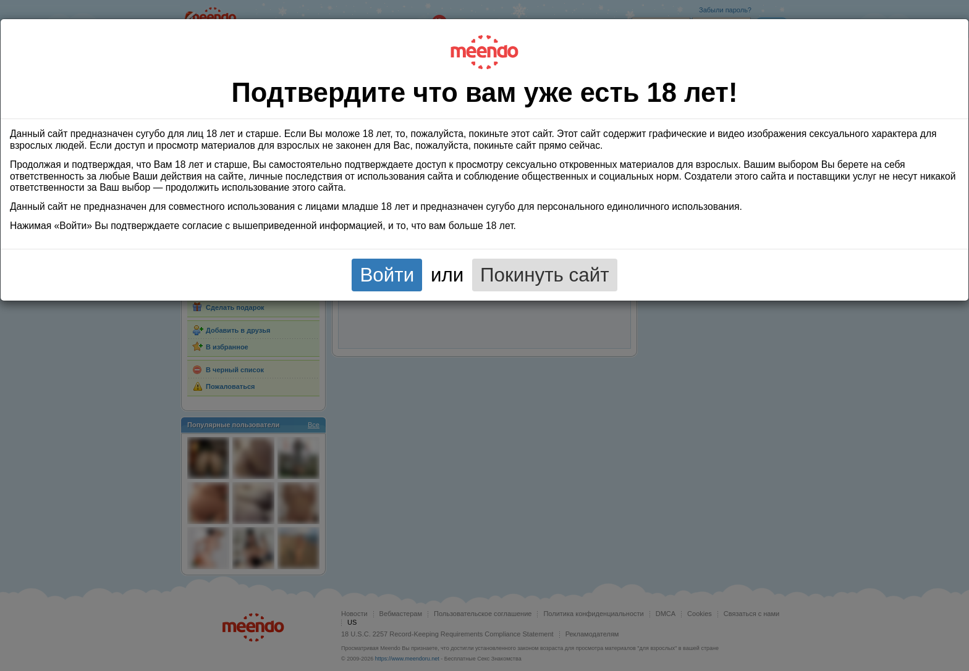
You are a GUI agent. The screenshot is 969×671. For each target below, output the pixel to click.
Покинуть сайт (544, 275)
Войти (387, 275)
